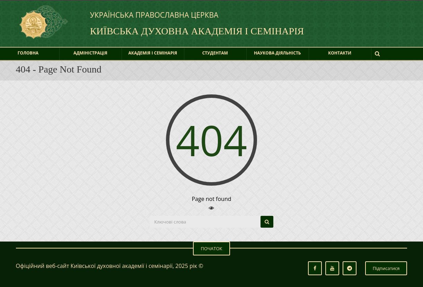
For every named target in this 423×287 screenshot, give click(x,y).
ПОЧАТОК (211, 248)
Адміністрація (90, 53)
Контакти (339, 53)
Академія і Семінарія (153, 53)
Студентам (215, 53)
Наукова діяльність (277, 53)
